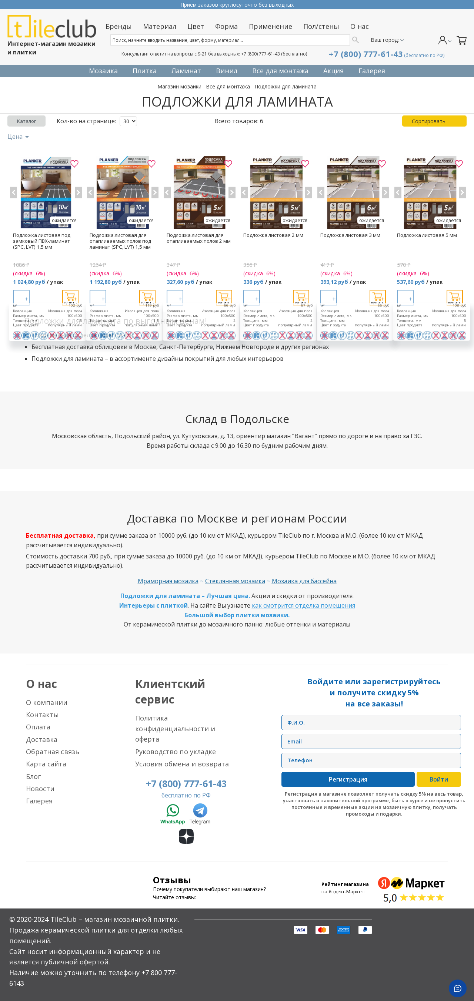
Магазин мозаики (179, 86)
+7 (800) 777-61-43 (260, 54)
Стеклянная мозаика (235, 581)
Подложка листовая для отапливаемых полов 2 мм (199, 238)
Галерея (39, 800)
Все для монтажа (228, 86)
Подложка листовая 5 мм (427, 235)
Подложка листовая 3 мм (350, 235)
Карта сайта (46, 763)
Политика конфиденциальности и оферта (175, 728)
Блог (33, 776)
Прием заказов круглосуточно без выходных (237, 4)
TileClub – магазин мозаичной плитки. (114, 919)
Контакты (42, 714)
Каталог (26, 121)
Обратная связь (52, 751)
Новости (40, 788)
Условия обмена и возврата (182, 763)
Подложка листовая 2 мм (273, 235)
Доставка (41, 739)
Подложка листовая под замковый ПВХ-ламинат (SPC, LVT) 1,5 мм (41, 241)
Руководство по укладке (175, 751)
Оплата (38, 726)
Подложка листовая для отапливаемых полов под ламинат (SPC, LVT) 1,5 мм (120, 241)
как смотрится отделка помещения (303, 605)
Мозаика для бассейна (304, 581)
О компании (46, 702)
